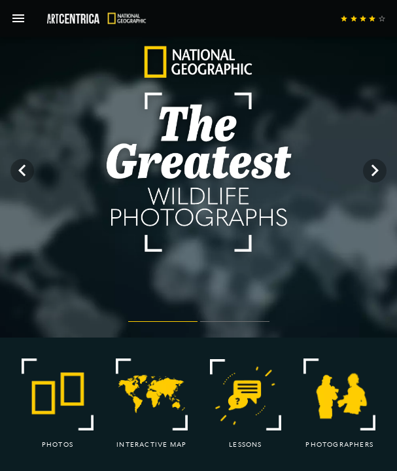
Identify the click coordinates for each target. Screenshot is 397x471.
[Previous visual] (22, 171)
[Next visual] (375, 171)
